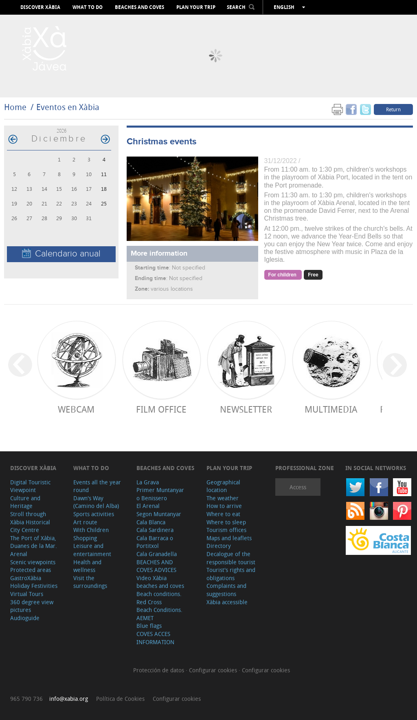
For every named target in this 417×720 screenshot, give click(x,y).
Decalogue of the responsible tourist (230, 558)
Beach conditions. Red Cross (159, 598)
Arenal (18, 554)
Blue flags (149, 625)
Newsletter (246, 409)
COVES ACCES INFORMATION (155, 638)
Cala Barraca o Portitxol (154, 542)
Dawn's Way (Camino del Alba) (96, 502)
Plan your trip (195, 7)
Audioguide (25, 618)
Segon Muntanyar (158, 514)
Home (15, 107)
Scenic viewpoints (32, 562)
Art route (85, 522)
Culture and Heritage (25, 502)
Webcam (76, 409)
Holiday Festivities (33, 586)
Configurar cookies (214, 670)
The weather (222, 498)
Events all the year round (97, 486)
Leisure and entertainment (92, 550)
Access (298, 487)
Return (393, 109)
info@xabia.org (68, 698)
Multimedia (331, 409)
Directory (218, 546)
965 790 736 (26, 698)
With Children (91, 530)
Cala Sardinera (154, 530)
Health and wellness (87, 566)
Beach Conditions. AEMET (159, 614)
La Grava (147, 482)
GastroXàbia (25, 578)
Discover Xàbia (40, 7)
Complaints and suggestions (226, 590)
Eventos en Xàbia (67, 107)
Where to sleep (226, 522)
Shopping (85, 538)
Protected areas (30, 570)
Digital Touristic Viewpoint (30, 486)
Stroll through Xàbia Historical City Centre (30, 522)
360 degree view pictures (31, 606)
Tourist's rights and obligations (230, 574)
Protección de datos (159, 670)
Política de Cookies (120, 698)
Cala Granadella (156, 554)
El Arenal (148, 506)
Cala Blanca (150, 522)
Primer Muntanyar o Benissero (160, 494)
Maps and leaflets (229, 538)
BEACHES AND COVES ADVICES (156, 566)
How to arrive (224, 506)
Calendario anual (61, 254)
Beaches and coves (139, 7)
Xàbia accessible (227, 602)
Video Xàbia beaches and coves (160, 582)
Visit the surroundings (90, 582)
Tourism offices (226, 530)
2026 (61, 131)
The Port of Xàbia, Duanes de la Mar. (33, 542)
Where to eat (223, 514)
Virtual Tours (26, 594)
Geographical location (223, 486)
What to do (87, 7)
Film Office (161, 409)
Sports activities (93, 514)
